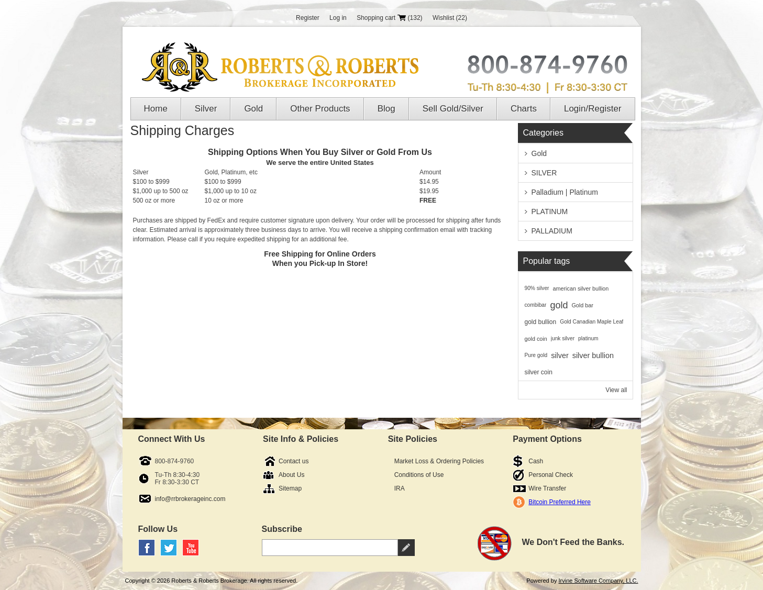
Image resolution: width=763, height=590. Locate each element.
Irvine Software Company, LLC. (598, 580)
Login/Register (593, 109)
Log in (338, 17)
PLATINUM (550, 211)
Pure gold (536, 355)
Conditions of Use (419, 474)
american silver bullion (581, 288)
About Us (291, 474)
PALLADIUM (552, 231)
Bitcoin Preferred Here (559, 502)
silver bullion (593, 355)
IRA (399, 488)
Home (156, 109)
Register (307, 17)
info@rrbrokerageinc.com (190, 499)
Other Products (320, 109)
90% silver (537, 288)
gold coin (536, 339)
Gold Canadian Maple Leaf (591, 322)
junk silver (562, 338)
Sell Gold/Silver (453, 109)
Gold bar (582, 305)
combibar (536, 305)
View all (616, 390)
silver (560, 355)
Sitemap (290, 488)
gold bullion (541, 322)
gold (559, 305)
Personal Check (550, 474)
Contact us (293, 461)
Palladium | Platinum (565, 192)
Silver (206, 109)
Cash (535, 461)
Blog (386, 109)
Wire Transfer (547, 488)
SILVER (544, 173)
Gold (253, 109)
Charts (524, 109)
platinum (588, 338)
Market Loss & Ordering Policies (439, 461)
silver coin (538, 372)
